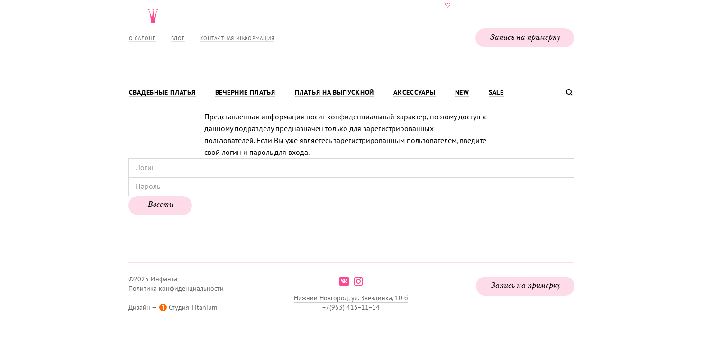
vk (344, 281)
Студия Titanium (193, 307)
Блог (178, 38)
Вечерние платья (245, 92)
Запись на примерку (525, 38)
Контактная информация (237, 38)
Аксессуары (414, 92)
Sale (496, 92)
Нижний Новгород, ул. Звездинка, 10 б (351, 298)
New (462, 92)
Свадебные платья (162, 92)
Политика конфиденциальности (176, 288)
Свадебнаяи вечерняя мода (351, 36)
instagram (358, 281)
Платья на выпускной (334, 92)
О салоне (142, 38)
